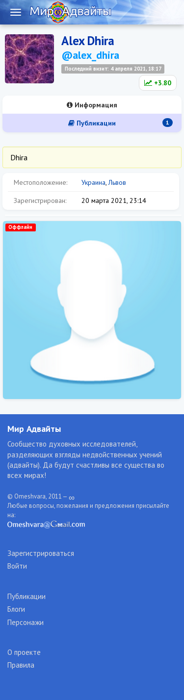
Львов (117, 182)
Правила (20, 665)
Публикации (120, 122)
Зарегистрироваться (40, 553)
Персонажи (25, 622)
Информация (92, 104)
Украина (93, 182)
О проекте (24, 652)
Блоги (16, 609)
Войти (17, 566)
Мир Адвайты (34, 428)
